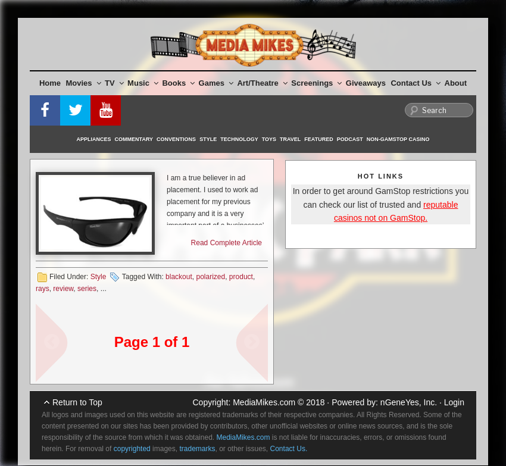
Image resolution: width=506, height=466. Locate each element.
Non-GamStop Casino (398, 139)
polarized (210, 277)
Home (50, 83)
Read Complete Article (226, 243)
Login (454, 402)
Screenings (316, 83)
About (456, 83)
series (86, 288)
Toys (269, 139)
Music (142, 83)
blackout (178, 277)
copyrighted (132, 449)
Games (216, 83)
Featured (318, 139)
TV (114, 83)
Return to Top (77, 402)
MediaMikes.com (264, 402)
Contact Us (416, 83)
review (63, 288)
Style (208, 139)
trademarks (197, 449)
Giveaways (366, 83)
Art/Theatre (262, 83)
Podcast (350, 139)
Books (178, 83)
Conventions (176, 139)
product (241, 277)
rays (42, 288)
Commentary (134, 139)
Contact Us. (289, 449)
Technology (239, 139)
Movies (83, 83)
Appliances (94, 139)
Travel (290, 139)
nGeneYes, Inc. (408, 402)
